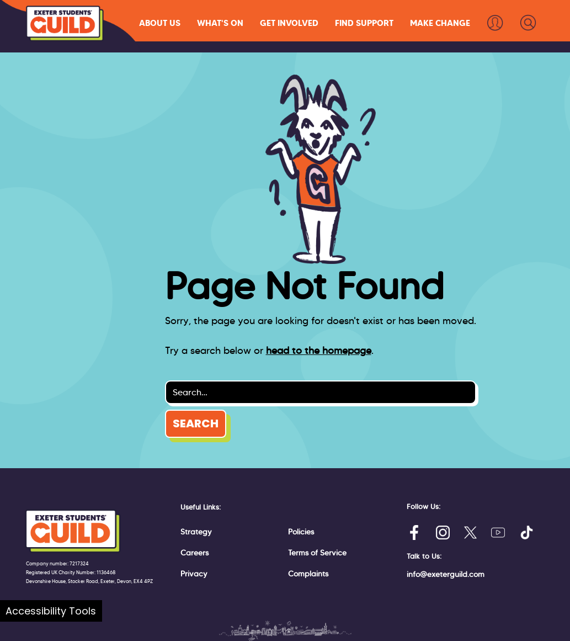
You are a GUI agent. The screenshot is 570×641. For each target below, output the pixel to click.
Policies (301, 532)
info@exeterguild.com (445, 574)
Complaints (308, 574)
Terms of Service (317, 553)
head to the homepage (318, 351)
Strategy (196, 532)
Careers (194, 553)
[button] (160, 23)
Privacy (193, 574)
